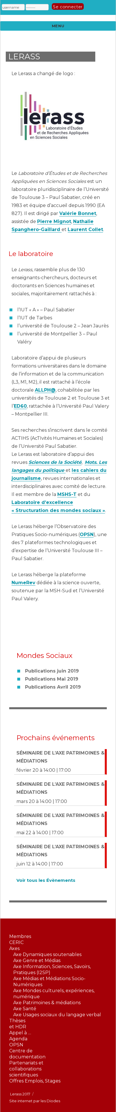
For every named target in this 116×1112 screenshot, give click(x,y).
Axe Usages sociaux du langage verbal (57, 1014)
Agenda (18, 1038)
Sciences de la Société (54, 462)
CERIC (16, 942)
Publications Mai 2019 (51, 679)
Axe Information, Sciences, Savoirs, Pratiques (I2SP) (52, 969)
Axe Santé (24, 1008)
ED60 (20, 406)
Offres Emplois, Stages (34, 1081)
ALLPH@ (45, 390)
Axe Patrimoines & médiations (47, 1002)
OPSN (87, 534)
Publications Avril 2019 (53, 687)
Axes (14, 948)
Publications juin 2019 (52, 671)
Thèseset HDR (17, 1023)
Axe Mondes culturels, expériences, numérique (53, 993)
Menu (58, 26)
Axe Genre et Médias (36, 960)
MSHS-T (67, 494)
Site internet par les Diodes (34, 1101)
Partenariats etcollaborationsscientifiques (26, 1069)
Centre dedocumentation (27, 1054)
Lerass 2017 (20, 1094)
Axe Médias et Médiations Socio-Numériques (49, 981)
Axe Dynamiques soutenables (47, 954)
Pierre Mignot (54, 221)
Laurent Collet (85, 229)
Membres (20, 936)
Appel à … (20, 1032)
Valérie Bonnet (77, 213)
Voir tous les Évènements (45, 880)
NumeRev (23, 582)
